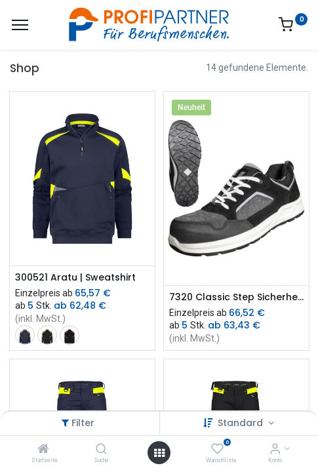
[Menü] (20, 25)
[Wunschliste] (217, 449)
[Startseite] (43, 449)
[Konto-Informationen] (275, 449)
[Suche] (101, 449)
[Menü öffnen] (159, 453)
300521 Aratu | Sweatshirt (75, 277)
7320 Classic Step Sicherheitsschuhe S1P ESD (236, 297)
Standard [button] (242, 422)
